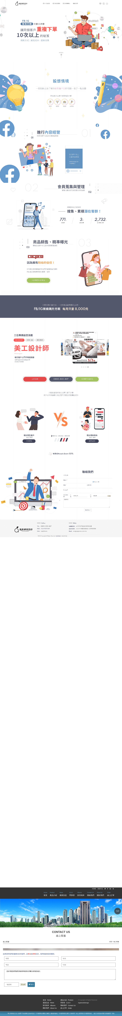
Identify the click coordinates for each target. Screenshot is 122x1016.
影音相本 (80, 893)
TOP (117, 911)
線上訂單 (110, 893)
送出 (31, 984)
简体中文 (100, 889)
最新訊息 (63, 893)
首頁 (45, 893)
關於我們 (100, 893)
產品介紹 (53, 893)
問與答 (72, 893)
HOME (94, 889)
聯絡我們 (90, 893)
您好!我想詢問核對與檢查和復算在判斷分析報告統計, (60, 974)
